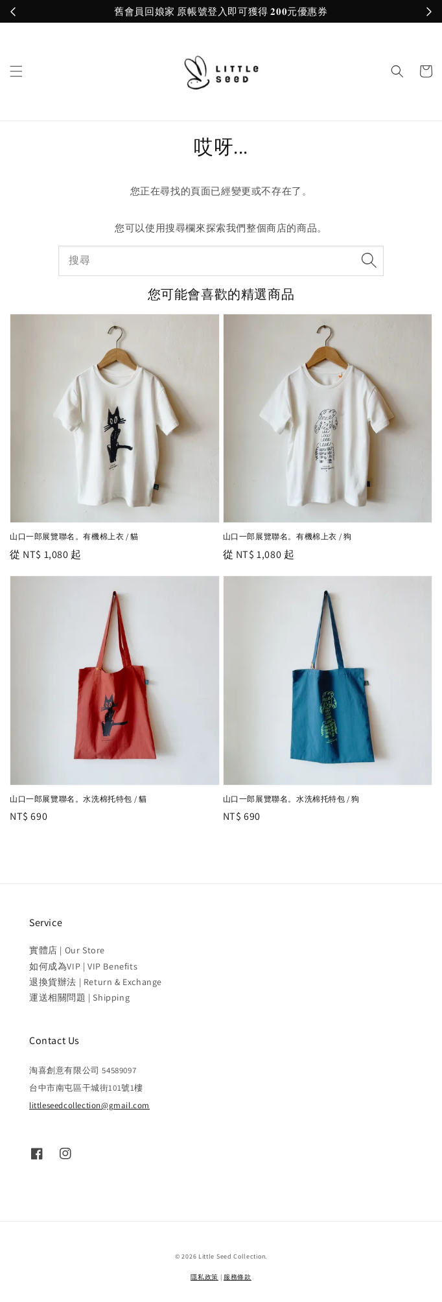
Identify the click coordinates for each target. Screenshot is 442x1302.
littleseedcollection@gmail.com (89, 1105)
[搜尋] (369, 260)
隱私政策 (204, 1277)
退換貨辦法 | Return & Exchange (95, 982)
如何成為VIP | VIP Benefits (83, 966)
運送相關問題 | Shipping (79, 997)
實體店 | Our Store (67, 950)
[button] (16, 71)
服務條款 (237, 1277)
